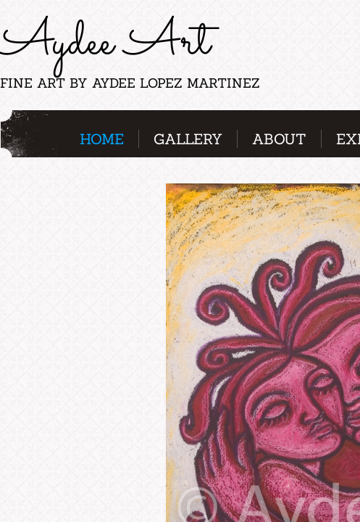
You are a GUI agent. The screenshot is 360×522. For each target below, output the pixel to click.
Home (102, 139)
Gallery (188, 139)
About (279, 139)
